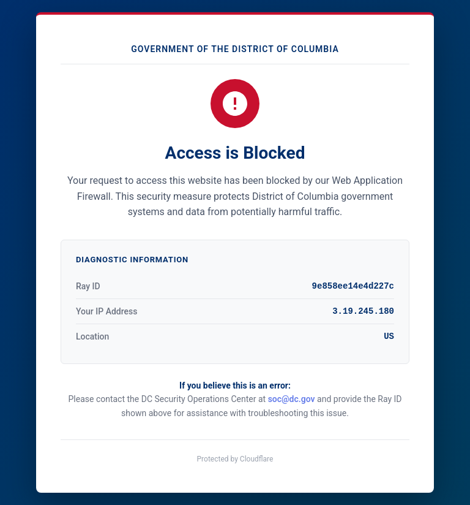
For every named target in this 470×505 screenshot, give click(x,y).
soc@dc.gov (291, 399)
